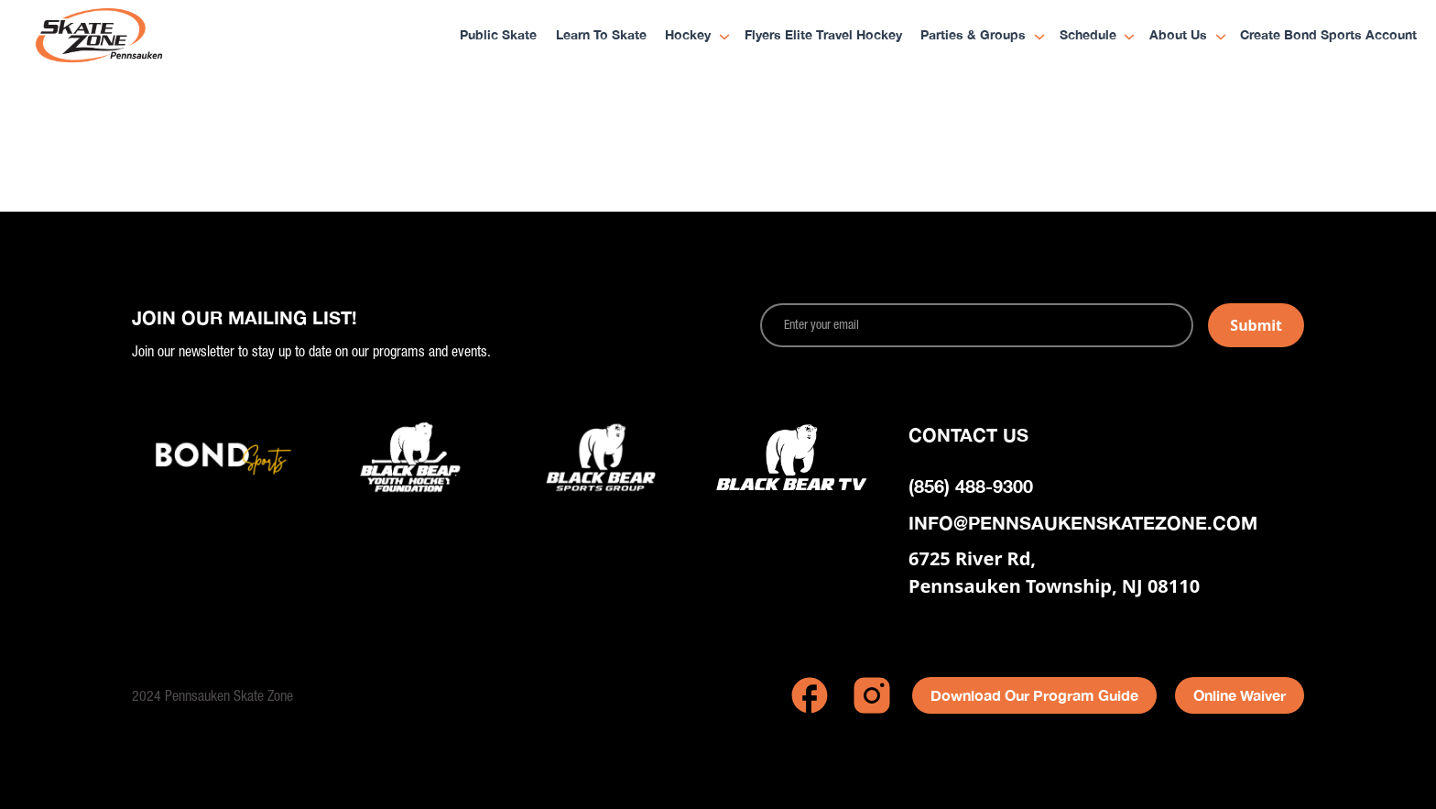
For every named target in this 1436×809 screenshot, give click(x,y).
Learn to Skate (601, 35)
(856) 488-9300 (970, 486)
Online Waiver (1239, 695)
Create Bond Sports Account (1328, 35)
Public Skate (498, 35)
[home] (136, 37)
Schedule (1088, 35)
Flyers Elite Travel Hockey (823, 35)
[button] (690, 37)
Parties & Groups (973, 35)
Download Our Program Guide (1034, 695)
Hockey (688, 35)
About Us (1178, 35)
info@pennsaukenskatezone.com (1082, 522)
